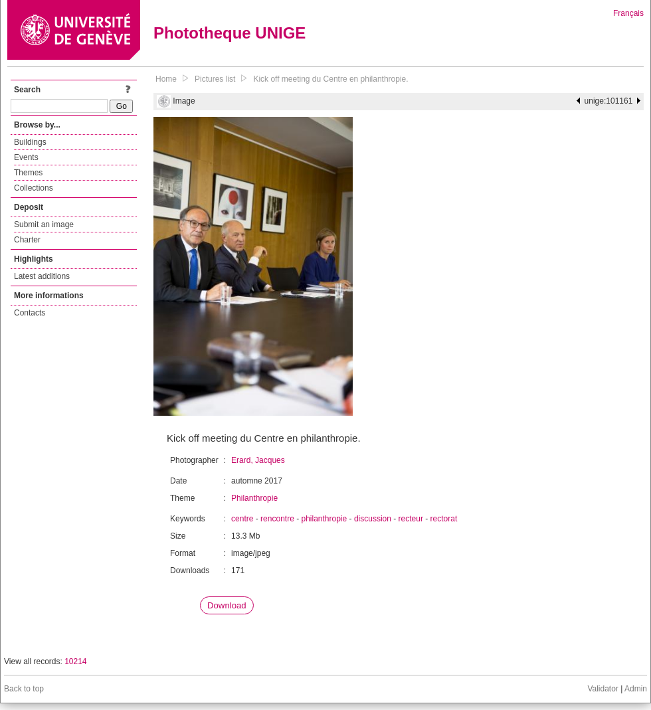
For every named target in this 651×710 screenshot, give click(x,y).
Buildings (30, 142)
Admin (635, 688)
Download (226, 605)
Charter (27, 239)
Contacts (29, 312)
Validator (602, 688)
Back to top (24, 688)
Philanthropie (254, 498)
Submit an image (44, 224)
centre (242, 518)
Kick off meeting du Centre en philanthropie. (330, 79)
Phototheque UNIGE (229, 33)
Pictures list (215, 79)
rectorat (444, 518)
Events (26, 157)
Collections (33, 188)
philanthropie (324, 518)
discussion (372, 518)
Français (628, 13)
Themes (28, 172)
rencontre (277, 518)
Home (166, 79)
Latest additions (42, 276)
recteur (411, 518)
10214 (75, 661)
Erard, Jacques (258, 460)
